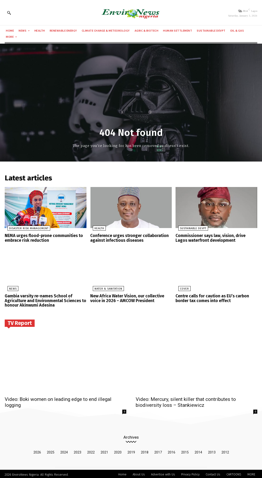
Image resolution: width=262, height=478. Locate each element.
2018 (144, 451)
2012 (225, 451)
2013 (212, 451)
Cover (181, 288)
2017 (158, 451)
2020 (118, 451)
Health (97, 229)
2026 (37, 451)
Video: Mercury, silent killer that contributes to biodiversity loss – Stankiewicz (186, 401)
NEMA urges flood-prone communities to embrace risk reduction (41, 238)
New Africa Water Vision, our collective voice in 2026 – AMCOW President (130, 298)
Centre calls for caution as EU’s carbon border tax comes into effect (210, 298)
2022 (91, 451)
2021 (104, 451)
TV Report (20, 321)
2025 (50, 451)
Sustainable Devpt (190, 229)
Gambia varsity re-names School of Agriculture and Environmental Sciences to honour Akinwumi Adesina (43, 300)
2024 (64, 451)
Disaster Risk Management (26, 229)
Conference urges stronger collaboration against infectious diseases (127, 238)
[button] (9, 12)
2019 (131, 451)
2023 (77, 451)
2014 (198, 451)
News (10, 288)
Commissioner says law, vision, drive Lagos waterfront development (214, 238)
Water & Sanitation (106, 288)
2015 (185, 451)
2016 (171, 451)
